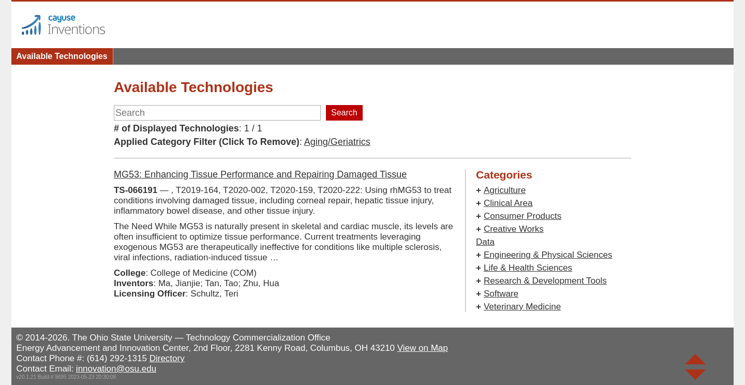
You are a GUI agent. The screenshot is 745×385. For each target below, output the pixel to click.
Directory (167, 358)
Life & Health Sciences (528, 268)
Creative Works (514, 229)
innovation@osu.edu (116, 369)
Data (485, 242)
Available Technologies (62, 56)
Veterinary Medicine (522, 307)
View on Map (422, 348)
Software (501, 294)
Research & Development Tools (545, 281)
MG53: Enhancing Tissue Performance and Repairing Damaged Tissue (260, 174)
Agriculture (505, 190)
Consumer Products (522, 216)
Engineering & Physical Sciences (548, 255)
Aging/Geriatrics (337, 142)
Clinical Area (508, 203)
